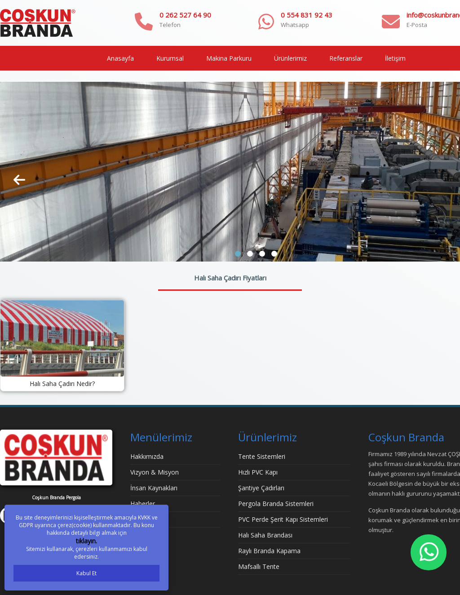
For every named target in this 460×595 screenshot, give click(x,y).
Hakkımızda (147, 456)
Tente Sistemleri (261, 456)
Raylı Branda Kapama (269, 550)
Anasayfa (120, 58)
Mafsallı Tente (258, 566)
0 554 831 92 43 (306, 14)
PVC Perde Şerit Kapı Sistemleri (283, 519)
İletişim (395, 58)
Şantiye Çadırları (261, 488)
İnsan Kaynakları (153, 488)
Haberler (142, 503)
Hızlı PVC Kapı (258, 472)
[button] (238, 254)
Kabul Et (86, 573)
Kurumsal (170, 58)
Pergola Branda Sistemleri (276, 503)
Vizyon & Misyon (154, 472)
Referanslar (346, 58)
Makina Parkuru (229, 58)
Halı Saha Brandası (265, 535)
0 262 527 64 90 (185, 14)
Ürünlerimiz (290, 58)
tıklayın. (86, 541)
